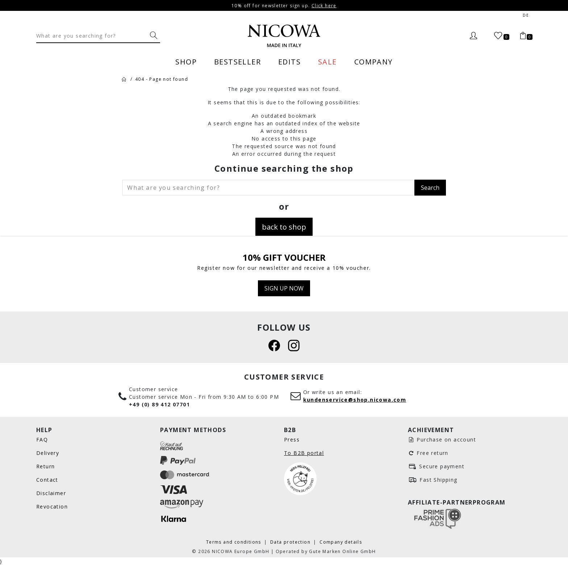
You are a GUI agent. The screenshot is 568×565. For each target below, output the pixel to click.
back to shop (284, 226)
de (526, 15)
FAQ (42, 439)
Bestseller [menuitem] (237, 61)
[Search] (91, 35)
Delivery (47, 452)
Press (292, 439)
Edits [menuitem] (289, 61)
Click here (324, 5)
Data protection (291, 542)
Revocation (52, 506)
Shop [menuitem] (186, 61)
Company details (341, 542)
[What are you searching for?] (153, 35)
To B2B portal (304, 452)
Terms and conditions (234, 542)
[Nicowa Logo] (284, 35)
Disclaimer (51, 493)
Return (45, 466)
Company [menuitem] (373, 61)
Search (430, 187)
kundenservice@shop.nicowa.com (354, 399)
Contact (47, 479)
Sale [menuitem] (327, 61)
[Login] (473, 36)
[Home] (124, 79)
